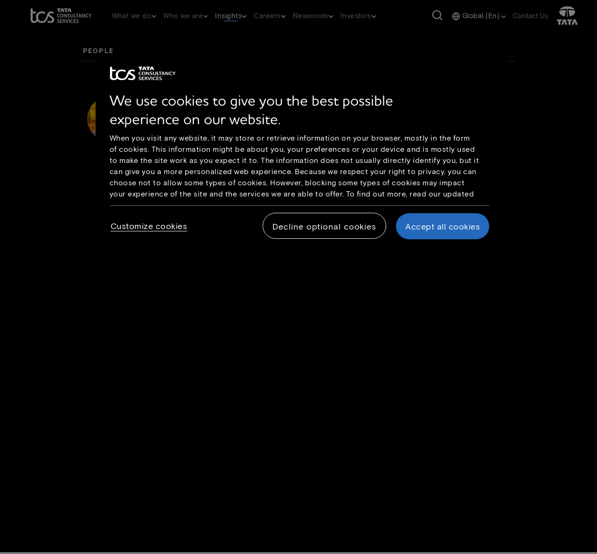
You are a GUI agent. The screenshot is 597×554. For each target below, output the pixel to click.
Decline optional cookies (324, 226)
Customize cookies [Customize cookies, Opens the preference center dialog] (149, 226)
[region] (301, 155)
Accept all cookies (442, 226)
